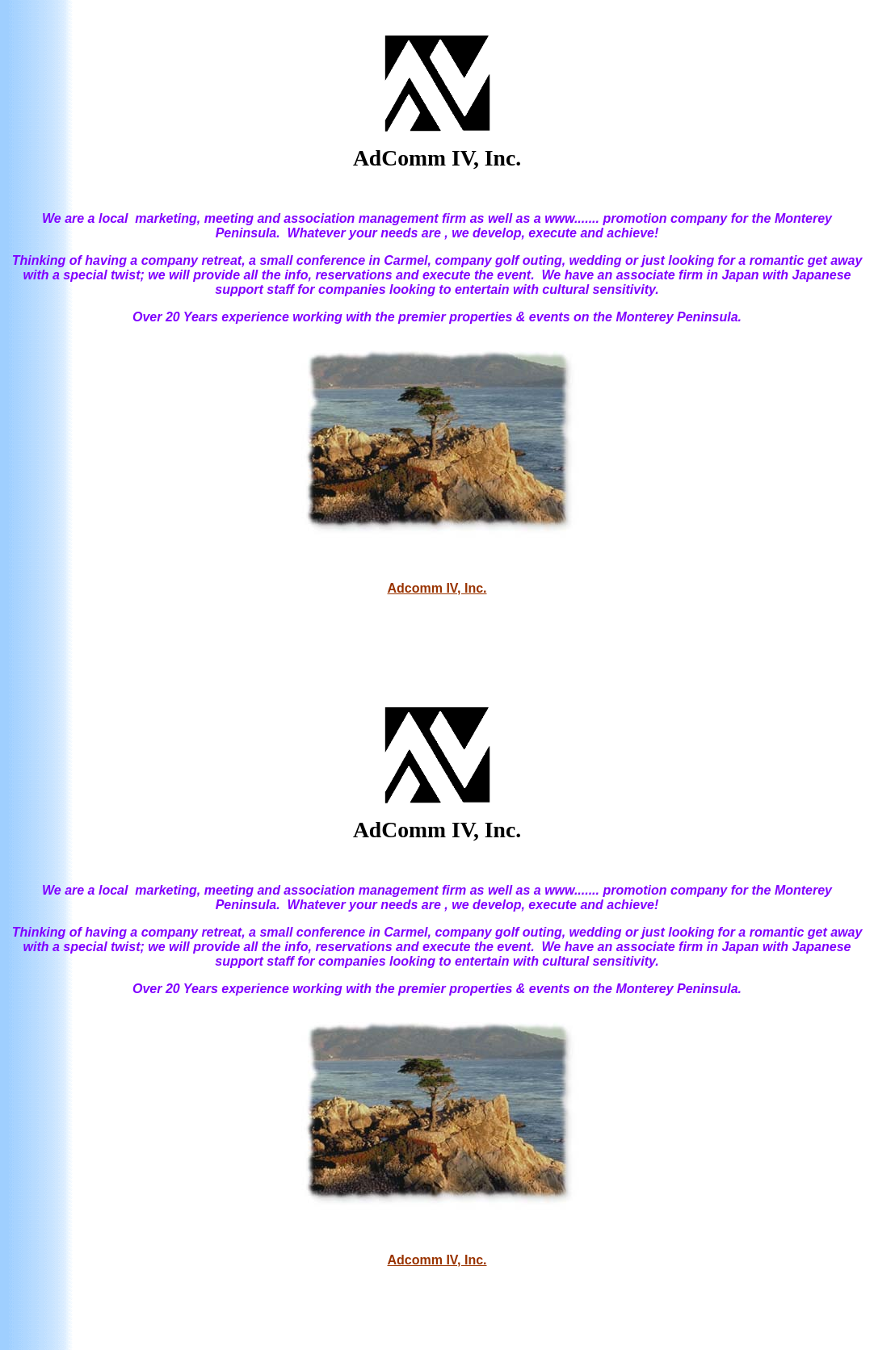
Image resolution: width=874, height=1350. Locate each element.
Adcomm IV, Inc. (437, 588)
